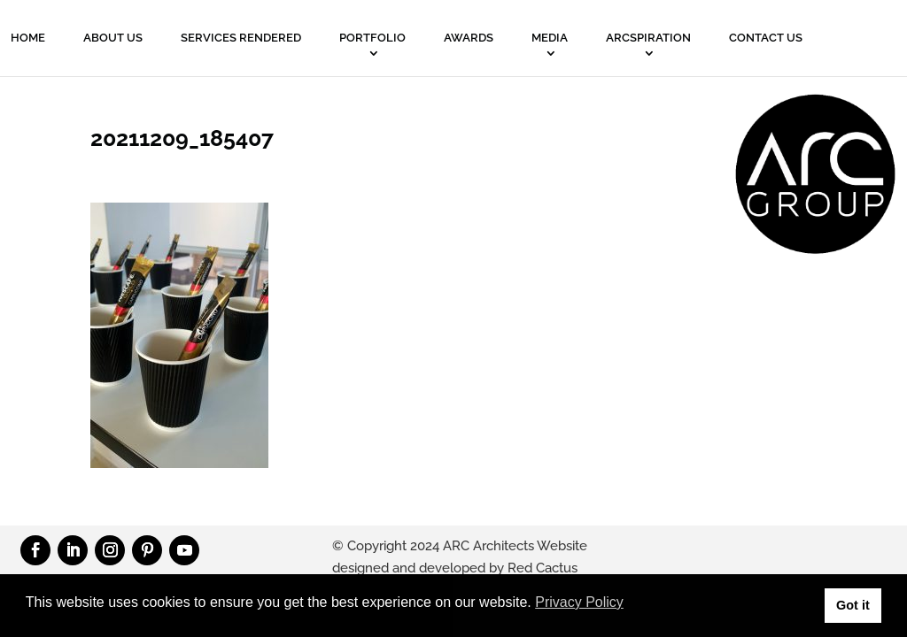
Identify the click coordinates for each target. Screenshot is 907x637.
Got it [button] (853, 605)
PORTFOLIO (372, 37)
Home (28, 37)
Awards (468, 37)
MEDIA (549, 37)
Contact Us (765, 37)
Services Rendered (241, 37)
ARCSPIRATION (648, 37)
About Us (113, 37)
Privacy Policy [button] (579, 602)
